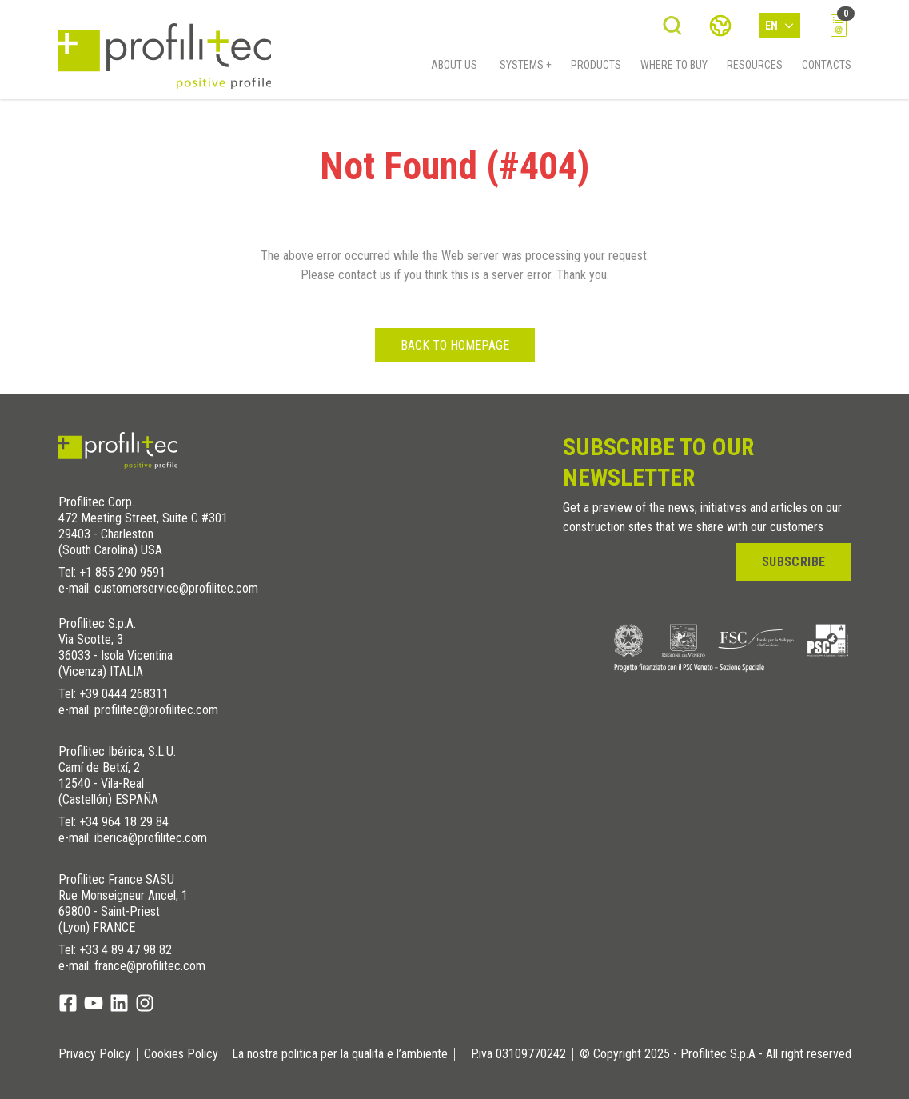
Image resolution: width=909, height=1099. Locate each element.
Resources (755, 69)
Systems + (526, 69)
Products (596, 69)
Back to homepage (455, 345)
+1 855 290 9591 (122, 572)
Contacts (826, 69)
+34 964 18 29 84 (124, 821)
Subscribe (794, 561)
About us (454, 69)
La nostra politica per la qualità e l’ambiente (340, 1054)
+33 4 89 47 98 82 (125, 949)
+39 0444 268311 (124, 693)
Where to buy (674, 69)
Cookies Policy (181, 1054)
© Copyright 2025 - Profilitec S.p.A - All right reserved (715, 1054)
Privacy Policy (94, 1054)
